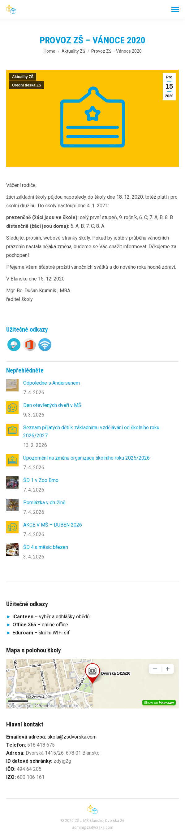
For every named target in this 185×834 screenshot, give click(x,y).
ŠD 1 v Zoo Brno (40, 480)
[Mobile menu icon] (175, 9)
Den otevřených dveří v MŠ (52, 405)
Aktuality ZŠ (22, 77)
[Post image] (12, 385)
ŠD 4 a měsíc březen (45, 547)
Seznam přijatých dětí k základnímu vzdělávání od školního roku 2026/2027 (91, 432)
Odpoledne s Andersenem (51, 383)
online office (40, 625)
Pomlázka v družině (44, 502)
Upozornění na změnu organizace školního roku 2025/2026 (86, 458)
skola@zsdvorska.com (72, 737)
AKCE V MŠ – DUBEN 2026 (52, 525)
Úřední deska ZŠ (26, 85)
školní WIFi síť (41, 633)
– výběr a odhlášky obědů (48, 617)
